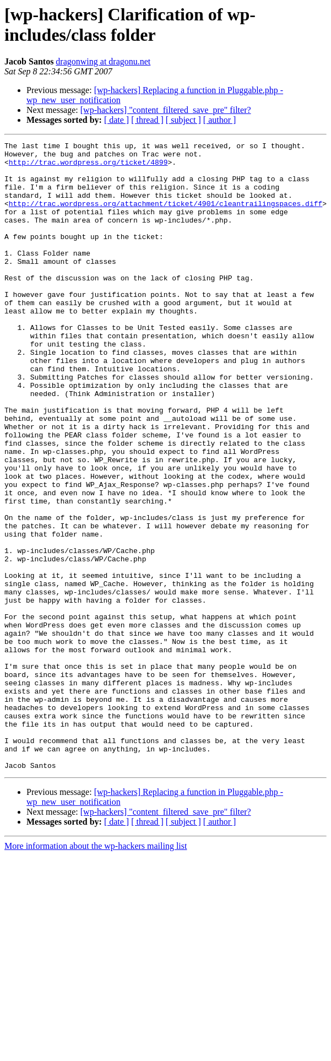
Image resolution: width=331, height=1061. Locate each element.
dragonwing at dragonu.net (103, 61)
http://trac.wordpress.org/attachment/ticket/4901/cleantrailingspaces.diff (165, 216)
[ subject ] (183, 119)
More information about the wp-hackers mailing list (95, 971)
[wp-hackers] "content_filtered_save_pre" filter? (165, 110)
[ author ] (219, 119)
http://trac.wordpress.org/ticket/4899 (88, 167)
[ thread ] (147, 119)
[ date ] (116, 119)
